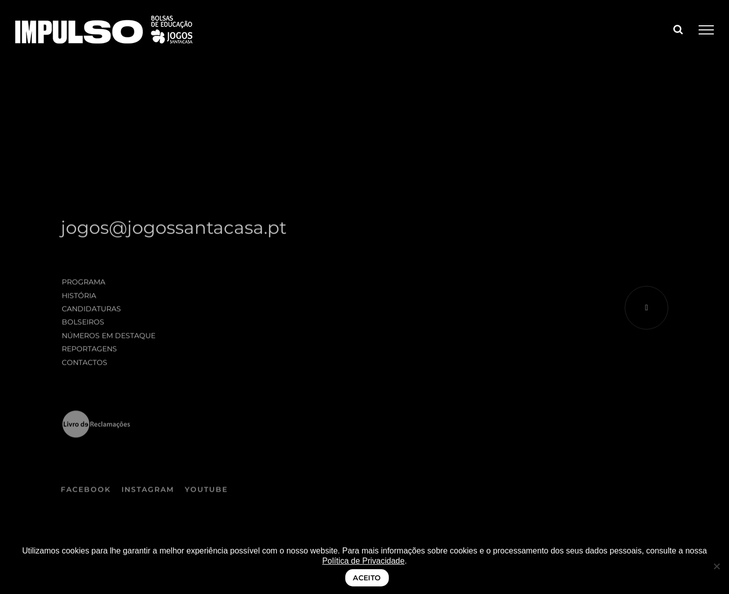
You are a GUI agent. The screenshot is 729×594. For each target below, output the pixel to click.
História (79, 297)
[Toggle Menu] (706, 29)
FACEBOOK (86, 493)
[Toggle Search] (678, 29)
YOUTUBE (206, 493)
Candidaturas (91, 311)
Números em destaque (108, 338)
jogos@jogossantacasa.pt (174, 230)
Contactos (84, 364)
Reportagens (89, 351)
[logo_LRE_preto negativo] (96, 417)
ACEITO (367, 577)
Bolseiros (83, 324)
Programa (83, 284)
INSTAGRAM (148, 493)
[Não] (716, 566)
